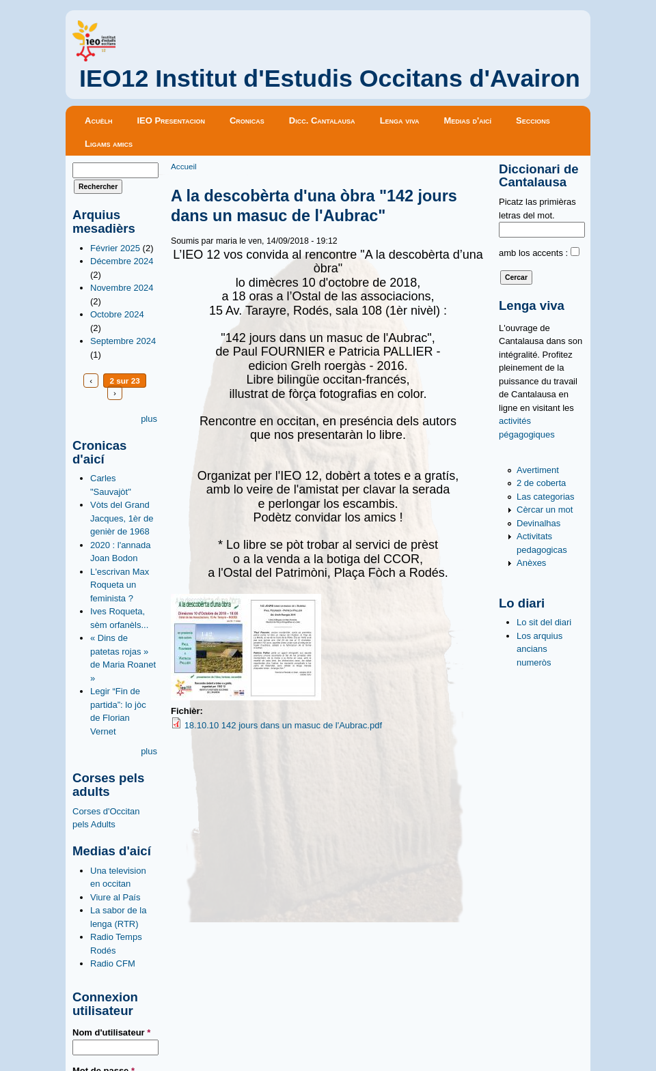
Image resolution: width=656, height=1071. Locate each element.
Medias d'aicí (468, 120)
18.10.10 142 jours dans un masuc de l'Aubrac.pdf (283, 725)
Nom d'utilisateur (111, 1032)
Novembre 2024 (122, 288)
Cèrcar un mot (545, 509)
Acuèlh (98, 120)
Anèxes (531, 563)
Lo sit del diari (544, 622)
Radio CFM (112, 963)
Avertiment (538, 470)
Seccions (533, 120)
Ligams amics (109, 144)
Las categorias (546, 496)
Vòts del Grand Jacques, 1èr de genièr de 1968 (122, 518)
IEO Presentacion (171, 120)
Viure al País (115, 897)
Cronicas (247, 120)
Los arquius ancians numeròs (539, 649)
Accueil (184, 166)
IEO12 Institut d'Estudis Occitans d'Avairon (329, 78)
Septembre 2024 (123, 341)
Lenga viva (400, 120)
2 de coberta (541, 483)
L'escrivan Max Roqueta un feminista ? (119, 585)
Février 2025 (115, 248)
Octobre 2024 (117, 314)
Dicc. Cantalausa (322, 120)
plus (149, 419)
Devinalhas (538, 523)
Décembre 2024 (122, 261)
